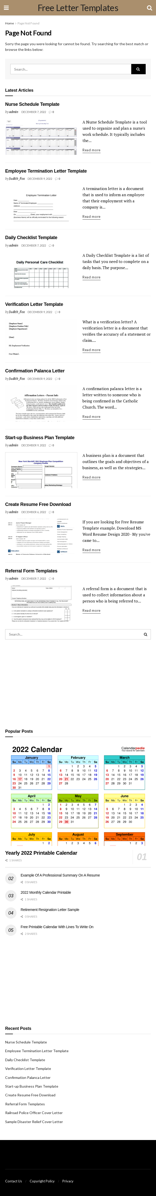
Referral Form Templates (31, 570)
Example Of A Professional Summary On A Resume (60, 875)
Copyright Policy (42, 1181)
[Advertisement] (78, 683)
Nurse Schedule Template (32, 104)
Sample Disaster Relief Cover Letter (34, 1121)
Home (9, 23)
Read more (92, 150)
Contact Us (13, 1181)
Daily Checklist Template (31, 237)
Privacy (67, 1181)
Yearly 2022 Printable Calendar (41, 853)
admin (13, 111)
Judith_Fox (16, 178)
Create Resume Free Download (38, 504)
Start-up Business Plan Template (40, 437)
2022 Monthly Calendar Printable (46, 892)
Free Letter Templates (78, 7)
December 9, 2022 (40, 178)
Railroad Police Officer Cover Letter (34, 1112)
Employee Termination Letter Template (46, 171)
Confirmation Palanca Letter (34, 370)
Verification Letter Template (34, 304)
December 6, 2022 (33, 512)
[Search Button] (138, 69)
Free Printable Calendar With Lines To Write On (57, 927)
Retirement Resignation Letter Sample (50, 910)
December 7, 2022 (33, 112)
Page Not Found (28, 23)
